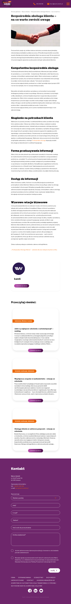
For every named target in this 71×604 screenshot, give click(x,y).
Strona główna (15, 11)
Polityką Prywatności (37, 562)
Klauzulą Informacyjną (21, 562)
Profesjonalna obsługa (39, 140)
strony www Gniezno (44, 597)
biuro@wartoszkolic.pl (21, 488)
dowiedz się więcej (21, 286)
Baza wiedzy (26, 11)
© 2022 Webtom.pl (35, 597)
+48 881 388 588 (19, 486)
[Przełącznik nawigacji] (68, 4)
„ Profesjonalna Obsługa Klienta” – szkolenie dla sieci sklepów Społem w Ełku (34, 250)
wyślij (54, 570)
